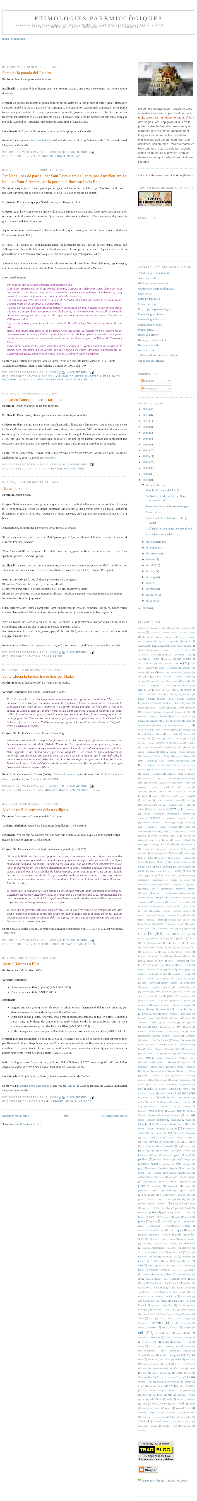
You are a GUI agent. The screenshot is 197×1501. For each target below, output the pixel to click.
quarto (156, 1234)
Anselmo (186, 668)
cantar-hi (172, 778)
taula (153, 1355)
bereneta (154, 721)
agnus (161, 641)
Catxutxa (170, 796)
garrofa (170, 978)
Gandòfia (176, 974)
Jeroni (154, 1022)
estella (167, 911)
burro (161, 743)
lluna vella (147, 1053)
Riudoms (177, 1261)
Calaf (182, 752)
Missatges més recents (15, 1115)
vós (174, 1421)
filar (193, 947)
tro (152, 1390)
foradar (141, 956)
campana (182, 760)
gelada (174, 982)
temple (163, 1355)
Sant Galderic (161, 1292)
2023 (146, 409)
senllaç (141, 1327)
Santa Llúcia (79, 790)
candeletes (171, 774)
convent (157, 822)
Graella (187, 991)
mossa (141, 1120)
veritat (192, 1403)
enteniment (166, 888)
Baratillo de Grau (162, 703)
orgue (155, 1141)
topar (144, 1373)
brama (169, 738)
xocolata (142, 1430)
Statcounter (148, 1480)
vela (152, 1399)
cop (177, 822)
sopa (189, 1342)
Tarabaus (151, 1350)
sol (154, 1341)
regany (171, 1252)
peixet (57, 656)
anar (45, 1101)
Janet (167, 1018)
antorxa (141, 672)
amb (178, 658)
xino (175, 1426)
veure (168, 1408)
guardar (187, 1000)
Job (163, 1022)
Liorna (191, 1031)
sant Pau (155, 1305)
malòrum (146, 1062)
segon (188, 1318)
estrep (161, 915)
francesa (181, 961)
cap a (170, 782)
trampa (188, 1381)
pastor (188, 1164)
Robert (151, 1265)
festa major (156, 943)
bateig (180, 712)
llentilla (141, 1044)
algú (163, 654)
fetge (175, 943)
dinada (141, 862)
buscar (172, 743)
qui (146, 1239)
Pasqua (187, 1159)
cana (179, 769)
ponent (177, 1212)
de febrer (152, 594)
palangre (164, 1150)
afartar (168, 637)
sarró (161, 1318)
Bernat (166, 721)
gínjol (156, 987)
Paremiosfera (146, 329)
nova (179, 1133)
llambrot (166, 1036)
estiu (140, 915)
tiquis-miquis (158, 1368)
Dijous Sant (174, 858)
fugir (180, 965)
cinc (140, 804)
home (145, 1013)
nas (172, 1124)
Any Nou (48, 376)
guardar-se (143, 1005)
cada (189, 747)
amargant (167, 659)
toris (154, 1373)
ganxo (141, 978)
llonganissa (185, 1044)
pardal (13, 379)
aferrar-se (179, 637)
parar (177, 1155)
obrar (144, 1137)
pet (175, 1190)
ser (141, 1332)
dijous (55, 944)
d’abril (150, 583)
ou (161, 1146)
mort (187, 1115)
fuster (180, 969)
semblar (73, 156)
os (193, 1141)
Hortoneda (186, 1014)
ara (148, 676)
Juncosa (167, 1027)
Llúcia (159, 1049)
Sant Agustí (155, 1283)
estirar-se (187, 911)
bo (189, 725)
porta (31, 379)
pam (156, 1155)
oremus (145, 1142)
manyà (154, 1067)
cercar (178, 800)
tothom (141, 1381)
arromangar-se (184, 685)
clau (189, 805)
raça (155, 1243)
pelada (158, 1173)
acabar (141, 632)
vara (144, 1399)
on (178, 1137)
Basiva (191, 707)
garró (159, 978)
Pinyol (150, 1199)
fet (167, 943)
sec (169, 1318)
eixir (151, 875)
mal (140, 1058)
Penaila (160, 1177)
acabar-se (154, 632)
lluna (177, 1049)
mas (167, 1075)
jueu (193, 1022)
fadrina (150, 919)
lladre (155, 1035)
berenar (141, 721)
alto (148, 659)
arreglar (187, 681)
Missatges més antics (114, 1115)
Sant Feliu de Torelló (180, 1287)
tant (140, 1350)
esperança (159, 902)
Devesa (175, 853)
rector (161, 1252)
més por (142, 1097)
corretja (187, 827)
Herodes (57, 1101)
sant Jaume (155, 1296)
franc (170, 961)
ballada (180, 699)
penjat (180, 1177)
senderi (187, 1323)
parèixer (143, 1159)
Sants (141, 1318)
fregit (153, 965)
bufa (189, 738)
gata (144, 982)
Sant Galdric (179, 1292)
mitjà (140, 1106)
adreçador (146, 637)
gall (189, 969)
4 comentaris (77, 372)
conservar (169, 818)
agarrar (149, 641)
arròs (140, 690)
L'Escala (142, 1031)
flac (172, 952)
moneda (181, 1110)
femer (141, 934)
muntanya (176, 1119)
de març (151, 588)
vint (179, 1412)
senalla (175, 1323)
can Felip (181, 765)
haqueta (141, 1009)
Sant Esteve (55, 379)
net (189, 1124)
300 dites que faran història (154, 273)
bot (168, 734)
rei (180, 1252)
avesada (151, 694)
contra (192, 818)
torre (189, 1373)
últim (188, 1390)
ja (159, 1018)
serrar (179, 1333)
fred (144, 965)
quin (164, 1239)
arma (152, 681)
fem (189, 928)
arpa (163, 681)
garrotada (182, 978)
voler (141, 1421)
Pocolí (141, 1212)
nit (168, 1128)
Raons (171, 1248)
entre (144, 893)
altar (140, 659)
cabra (155, 747)
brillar (179, 738)
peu (144, 1194)
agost (187, 641)
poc (177, 1208)
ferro (182, 938)
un (92, 379)
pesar (187, 1186)
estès (176, 911)
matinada (187, 1080)
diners (152, 862)
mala (148, 1057)
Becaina (142, 716)
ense (154, 888)
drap (160, 871)
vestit (157, 1408)
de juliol (151, 565)
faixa (170, 919)
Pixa (179, 1199)
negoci (181, 1124)
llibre (160, 1044)
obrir (153, 1137)
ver (173, 1403)
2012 (146, 462)
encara (174, 880)
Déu (165, 853)
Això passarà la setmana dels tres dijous (35, 810)
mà (157, 1053)
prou (168, 1226)
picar (162, 1195)
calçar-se (146, 756)
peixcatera (186, 1168)
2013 (146, 456)
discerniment (174, 862)
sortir (151, 1346)
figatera (176, 947)
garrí (150, 978)
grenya (141, 1000)
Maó (163, 1067)
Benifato (187, 716)
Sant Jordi (186, 1296)
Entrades (148, 380)
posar (153, 1221)
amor (45, 468)
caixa (162, 751)
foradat (152, 956)
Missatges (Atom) (30, 1124)
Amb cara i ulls (147, 278)
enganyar (190, 884)
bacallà (162, 694)
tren (162, 1386)
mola (187, 1106)
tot (188, 1377)
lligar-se (172, 1044)
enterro (191, 888)
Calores (187, 756)
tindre (178, 1359)
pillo (140, 1199)
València (181, 1395)
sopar (141, 1346)
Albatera (154, 650)
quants (192, 1230)
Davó (140, 844)
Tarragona (186, 1350)
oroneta (176, 1142)
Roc (161, 1265)
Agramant (143, 646)
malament (171, 1058)
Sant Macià (161, 1301)
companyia (172, 813)
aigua (161, 645)
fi (183, 943)
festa (144, 943)
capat (188, 782)
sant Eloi (187, 1283)
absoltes (187, 628)
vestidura (146, 1408)
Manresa (172, 1062)
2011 (146, 468)
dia (55, 790)
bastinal (169, 712)
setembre (142, 1337)
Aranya (167, 676)
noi (151, 1133)
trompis (161, 1390)
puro (162, 1230)
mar (172, 1066)
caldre (177, 756)
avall (140, 694)
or (194, 1137)
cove (144, 835)
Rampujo (159, 1248)
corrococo (143, 831)
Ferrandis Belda (157, 938)
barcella (142, 707)
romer (188, 1265)
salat (166, 1279)
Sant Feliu (159, 1287)
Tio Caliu (190, 1359)
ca (181, 743)
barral (152, 707)
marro (182, 1071)
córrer (175, 827)
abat (164, 628)
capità (179, 787)
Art (149, 690)
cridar (141, 840)
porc (151, 1216)
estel (146, 911)
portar (141, 1221)
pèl (149, 1173)
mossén (151, 1120)
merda (174, 1093)
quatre (166, 1234)
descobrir (176, 844)
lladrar (145, 1036)
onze (186, 1137)
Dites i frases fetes (149, 298)
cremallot (165, 835)
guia (166, 1005)
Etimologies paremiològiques (99, 18)
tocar (192, 1368)
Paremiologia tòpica (150, 324)
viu (178, 1417)
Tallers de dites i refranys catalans (158, 355)
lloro (140, 1049)
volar (188, 1417)
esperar (172, 902)
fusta (170, 969)
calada (173, 752)
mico (152, 1097)
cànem (183, 774)
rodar (178, 1265)
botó (140, 738)
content (181, 818)
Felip (180, 928)
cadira (141, 752)
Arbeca (178, 676)
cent (159, 800)
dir (161, 862)
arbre (188, 676)
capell (154, 787)
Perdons (187, 1181)
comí (158, 813)
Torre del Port (145, 1377)
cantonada (186, 778)
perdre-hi (156, 1186)
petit (192, 1190)
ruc (193, 1270)
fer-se (176, 933)
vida (151, 1412)
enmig (145, 888)
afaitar (158, 637)
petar (183, 1190)
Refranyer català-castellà (152, 340)
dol (140, 866)
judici (183, 1022)
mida (162, 1097)
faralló (181, 924)
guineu (176, 1005)
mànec (159, 1062)
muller (162, 1119)
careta (154, 791)
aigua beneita (176, 646)
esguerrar (174, 897)
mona (170, 1111)
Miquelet (164, 1102)
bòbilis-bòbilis (145, 729)
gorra (157, 991)
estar (178, 906)
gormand (146, 991)
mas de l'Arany (183, 1075)
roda (87, 1101)
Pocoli (188, 1208)
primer (141, 1226)
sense (153, 1327)
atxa (177, 690)
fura (161, 969)
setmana (80, 944)
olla (171, 1137)
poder (152, 1212)
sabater (169, 1274)
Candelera (158, 774)
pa (179, 1146)
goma (192, 987)
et (181, 915)
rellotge (153, 1256)
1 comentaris (77, 940)
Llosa (149, 1049)
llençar (176, 1040)
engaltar (178, 884)
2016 (146, 438)
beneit (163, 716)
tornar (179, 1372)
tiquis (144, 1368)
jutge (188, 1027)
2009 (146, 479)
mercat (163, 1093)
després (142, 853)
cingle (150, 805)
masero (141, 1080)
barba (178, 703)
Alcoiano (142, 654)
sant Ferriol (143, 1292)
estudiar (172, 915)
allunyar (180, 654)
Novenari (190, 1133)
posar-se (165, 1221)
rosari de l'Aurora (158, 1270)
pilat (78, 1101)
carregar (181, 791)
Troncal (172, 1390)
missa (188, 1102)
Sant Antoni (171, 1283)
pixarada (142, 1203)
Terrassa (152, 1359)
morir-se (166, 1115)
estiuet (150, 915)
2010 (146, 474)
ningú (160, 1128)
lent (183, 1031)
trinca (144, 1390)
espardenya (143, 902)
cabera (145, 747)
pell (140, 1177)
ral (172, 1243)
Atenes (168, 690)
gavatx (153, 982)
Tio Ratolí (190, 1364)
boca (158, 729)
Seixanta (142, 1323)
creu (177, 835)
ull (181, 1390)
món (160, 1110)
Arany (157, 676)
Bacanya (174, 694)
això (45, 944)
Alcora (154, 654)
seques (188, 1327)
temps (173, 1355)
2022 (146, 415)
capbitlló (142, 787)
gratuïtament (185, 996)
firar (164, 952)
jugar (144, 1027)
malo (192, 1058)
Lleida (164, 1040)
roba (140, 1265)
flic (180, 952)
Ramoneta (146, 1248)
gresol (153, 1000)
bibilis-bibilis (144, 725)
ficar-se (157, 947)
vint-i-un (146, 1417)
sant (144, 1283)
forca (170, 956)
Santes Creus (166, 1314)
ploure (182, 1203)
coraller (187, 822)
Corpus (163, 827)
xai (189, 1421)
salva (183, 1278)
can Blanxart (149, 765)
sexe (186, 1337)
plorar (171, 1203)
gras (160, 996)
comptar (142, 818)
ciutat (172, 805)
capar (179, 782)
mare (180, 1067)
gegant (164, 982)
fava (155, 928)
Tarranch (142, 1355)
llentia (188, 1040)
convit (168, 822)
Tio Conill (166, 1364)
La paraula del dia (44, 645)
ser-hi (158, 1333)
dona (158, 866)
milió (188, 1097)
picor (171, 1195)
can (193, 760)
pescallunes (143, 1190)
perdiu (174, 1181)
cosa (165, 831)
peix (175, 1168)
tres (81, 468)
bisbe (169, 725)
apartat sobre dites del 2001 (36, 140)
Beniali (175, 716)
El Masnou (164, 875)
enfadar (166, 884)
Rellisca (142, 1256)
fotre (160, 960)
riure (188, 1261)
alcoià (188, 650)
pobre (167, 1208)
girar (165, 987)
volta (156, 1421)
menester (163, 1089)
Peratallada (148, 1181)
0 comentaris (77, 152)
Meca (163, 1084)
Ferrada (141, 938)
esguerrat (187, 897)
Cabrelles (167, 747)
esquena (142, 906)
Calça (192, 752)
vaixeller (155, 1395)
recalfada (149, 1252)
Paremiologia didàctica (151, 319)
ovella (169, 1146)
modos (164, 1106)
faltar (140, 924)
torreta (171, 1377)
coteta (192, 831)
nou (170, 1132)
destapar (155, 853)
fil (185, 947)
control (145, 822)
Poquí (141, 1217)
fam (149, 924)
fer (150, 933)
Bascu (181, 707)
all (171, 654)
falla (179, 919)
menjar (174, 1088)
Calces (157, 756)
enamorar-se (159, 880)
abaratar (154, 628)
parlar (168, 1159)
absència (175, 628)
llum (168, 1049)
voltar (166, 1421)
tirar (171, 1368)
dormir (141, 871)
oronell (166, 1142)
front (162, 965)
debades (151, 844)
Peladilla (170, 1173)
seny (164, 1327)
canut (140, 782)
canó (192, 774)
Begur (153, 716)
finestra (91, 376)
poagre (145, 1208)
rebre (189, 1248)
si (194, 1337)
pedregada (152, 1168)
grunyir (164, 1000)
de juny (151, 571)
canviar (151, 782)
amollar (150, 663)
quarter (145, 1234)
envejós (157, 893)
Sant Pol (182, 1305)
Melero (150, 1088)
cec (143, 800)
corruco (155, 831)
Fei (172, 928)
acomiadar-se (169, 632)
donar (46, 656)
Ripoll (157, 1261)
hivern (191, 1009)
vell (161, 1399)
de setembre (153, 553)
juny (178, 1026)
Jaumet (188, 1018)
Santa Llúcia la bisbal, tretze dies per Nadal (38, 676)
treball (141, 1386)
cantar (159, 778)
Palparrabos (143, 1155)
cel (150, 800)
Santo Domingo (183, 1314)
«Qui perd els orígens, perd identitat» (160, 175)
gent (193, 982)
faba (189, 915)
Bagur (141, 699)
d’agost (151, 559)
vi (190, 1408)
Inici (65, 1115)
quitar (192, 1239)
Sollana (165, 1342)
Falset (188, 919)
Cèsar (188, 800)
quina (172, 1239)
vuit (182, 1421)
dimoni (187, 858)
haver (152, 1009)
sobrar (145, 1342)
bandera (146, 703)
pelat (189, 1173)
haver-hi (165, 1009)
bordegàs (187, 729)
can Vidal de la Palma (162, 769)
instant (151, 1018)
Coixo (151, 809)
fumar (141, 969)
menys (152, 1093)
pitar (170, 1199)
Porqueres (165, 1217)
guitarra (187, 1005)
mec (155, 1084)
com (173, 809)
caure (181, 796)
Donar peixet (13, 488)
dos (152, 871)
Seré (168, 1333)
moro (177, 1115)
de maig (151, 577)
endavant (142, 884)
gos (166, 991)
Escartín (187, 893)
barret (162, 707)
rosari (141, 1270)
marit (172, 1071)
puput (153, 1230)
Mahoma (168, 1053)
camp (171, 760)
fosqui (150, 961)
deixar (163, 844)
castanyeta (156, 796)
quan (180, 1230)
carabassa (142, 791)
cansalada (146, 778)
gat (193, 978)
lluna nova (190, 1049)
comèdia (146, 813)
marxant (156, 1075)
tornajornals (165, 1373)
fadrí (140, 919)
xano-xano (143, 1426)
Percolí (162, 1181)
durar (178, 871)
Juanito (47, 156)
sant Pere (168, 1305)
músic (141, 1124)
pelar (180, 1173)
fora (188, 951)
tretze (95, 790)
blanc (180, 725)
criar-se (187, 835)
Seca (178, 1318)
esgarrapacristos (145, 897)
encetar (186, 880)
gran (140, 996)
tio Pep (178, 1364)
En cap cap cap (147, 304)
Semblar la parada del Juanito (26, 73)
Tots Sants (162, 1381)
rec (139, 1252)
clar (181, 805)
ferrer (172, 938)
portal (188, 1217)
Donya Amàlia (184, 866)
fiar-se (192, 943)
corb (140, 827)
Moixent (176, 1106)
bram (158, 738)
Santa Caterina (188, 1309)
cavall (191, 796)
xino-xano (186, 1426)
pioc (161, 1199)
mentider (187, 1089)
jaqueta (177, 1018)
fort (140, 960)
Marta (192, 1071)
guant (175, 1000)
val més (168, 1394)
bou (65, 376)
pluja (192, 1203)
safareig (150, 1279)
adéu (192, 632)
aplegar (187, 672)
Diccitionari (145, 293)
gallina (141, 974)
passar (66, 944)
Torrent (160, 1377)
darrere (177, 840)
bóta (176, 734)
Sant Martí (178, 1300)
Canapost (190, 769)
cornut (151, 827)
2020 (146, 426)
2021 (146, 421)
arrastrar (174, 681)
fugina (171, 965)
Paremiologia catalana (151, 314)
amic (188, 658)
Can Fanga (166, 765)
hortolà (173, 1014)
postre (177, 1221)
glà (173, 987)
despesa (187, 849)
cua (151, 840)
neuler (141, 1128)
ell (176, 875)
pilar (69, 1101)
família (159, 924)
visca (158, 1417)
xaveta (166, 1426)
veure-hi (180, 1408)
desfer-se (190, 844)
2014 (146, 450)
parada (60, 156)
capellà (166, 787)
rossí (185, 1270)
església (161, 897)
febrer (164, 928)
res (175, 1256)
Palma (188, 1150)
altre (156, 658)
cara (189, 787)
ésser (168, 906)
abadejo (141, 628)
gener (184, 982)
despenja (161, 849)
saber (180, 1274)
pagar (141, 1150)
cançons (145, 774)
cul (167, 840)
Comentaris (149, 388)
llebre (105, 376)
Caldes (167, 756)
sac (140, 1278)
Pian (153, 1195)
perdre (141, 1185)
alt (189, 654)
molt (151, 1110)
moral (144, 1115)
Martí (144, 1075)
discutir (187, 862)
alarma (141, 650)
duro (188, 871)
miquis (176, 1102)
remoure (166, 1256)
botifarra (187, 734)
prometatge (155, 1226)
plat (152, 1203)
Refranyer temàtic (148, 345)
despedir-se (147, 849)
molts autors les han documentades (161, 117)
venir (144, 1403)
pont (188, 1212)
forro (189, 956)
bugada (141, 743)
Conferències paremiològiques (156, 288)
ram (180, 1243)
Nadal (116, 376)
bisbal (46, 790)
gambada (153, 974)
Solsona (178, 1342)
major (188, 1053)
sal (158, 1279)
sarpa (151, 1318)
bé (189, 712)
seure (177, 1337)
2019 (146, 432)
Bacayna (187, 694)
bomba (167, 729)
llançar (177, 1036)
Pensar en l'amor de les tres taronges (32, 399)
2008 (146, 608)
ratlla (180, 1248)
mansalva (142, 1067)
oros (186, 1142)
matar (152, 1079)
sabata (158, 1274)
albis (177, 650)
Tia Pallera (165, 1359)
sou (159, 1346)
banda (191, 698)
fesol (192, 938)
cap (160, 782)
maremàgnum (159, 1071)
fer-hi (166, 934)
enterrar (179, 888)
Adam (183, 632)
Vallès (192, 1395)
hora (155, 1014)
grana (150, 996)
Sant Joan (170, 1296)
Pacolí (188, 1146)
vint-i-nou (190, 1412)
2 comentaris (77, 464)
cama (140, 760)
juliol (155, 1026)
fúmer (151, 969)
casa (144, 796)
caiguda (151, 752)
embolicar (186, 875)
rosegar (175, 1270)
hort (164, 1014)
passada (142, 1164)
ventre (164, 1403)
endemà (154, 884)
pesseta (166, 1190)
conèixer (77, 376)
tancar (188, 1346)
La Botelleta (156, 1031)
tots (150, 1381)
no (4, 379)
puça (177, 1226)
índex (5, 38)
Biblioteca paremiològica (153, 283)
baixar (151, 698)
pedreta (164, 1168)
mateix (175, 1080)
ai (153, 645)
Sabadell (146, 1274)
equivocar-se (172, 893)
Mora (192, 1111)
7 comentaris (77, 786)
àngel (162, 668)
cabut (179, 747)
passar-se (167, 1164)
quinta (182, 1239)
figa (166, 947)
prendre (187, 1221)
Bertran (177, 721)
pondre (165, 1212)
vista (168, 1417)
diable (150, 858)
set (188, 1333)
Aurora (187, 690)
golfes (182, 987)
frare (192, 960)
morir (154, 1115)
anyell (176, 672)
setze (167, 1337)
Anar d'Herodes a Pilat (20, 964)
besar (188, 721)
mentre (141, 1093)
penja (171, 1177)
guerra (156, 1005)
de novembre (154, 541)
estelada (156, 911)
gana (165, 974)
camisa (150, 760)
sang (192, 1279)
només (160, 1133)
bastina (157, 712)
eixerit (141, 875)
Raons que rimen (148, 334)
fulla (189, 965)
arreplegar (155, 685)
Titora (181, 1368)
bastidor (145, 712)
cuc (159, 840)
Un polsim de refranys (151, 360)
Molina (141, 1111)
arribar (169, 685)
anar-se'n (150, 668)
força (180, 956)
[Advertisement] (98, 51)
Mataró (163, 1080)
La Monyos (171, 1031)
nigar (150, 1128)
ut (146, 1395)
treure (192, 1386)
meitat (188, 1084)
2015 (146, 444)
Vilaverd (170, 1412)
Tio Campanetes (149, 1364)
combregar (190, 809)
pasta (178, 1164)
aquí (140, 676)
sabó (189, 1274)
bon (176, 729)
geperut (145, 987)
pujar (187, 1225)
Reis (40, 379)
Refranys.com (146, 350)
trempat (152, 1386)
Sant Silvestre (76, 379)
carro (192, 791)
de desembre (154, 485)
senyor (175, 1327)
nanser (163, 1124)
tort (180, 1377)
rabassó (145, 1243)
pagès (152, 1150)
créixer (154, 835)
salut (174, 1279)
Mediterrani (175, 1084)
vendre (180, 1399)
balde (162, 699)
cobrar (141, 809)
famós (171, 924)
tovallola (176, 1381)
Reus (140, 1261)
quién (155, 1239)
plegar (161, 1203)
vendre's (191, 1399)
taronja (70, 468)
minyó (152, 1102)
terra (140, 1359)
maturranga (143, 1084)
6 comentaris (77, 1097)
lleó (152, 1044)
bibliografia (18, 38)
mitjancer (152, 1106)
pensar (56, 468)
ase (57, 376)
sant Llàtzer (144, 1301)
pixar (188, 1199)
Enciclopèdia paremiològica (154, 309)
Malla (182, 1058)
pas (22, 379)
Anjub (71, 140)
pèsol (155, 1190)
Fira (155, 952)
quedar (178, 1234)
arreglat (141, 685)
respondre (186, 1256)
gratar (170, 996)
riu (166, 1261)
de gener (151, 600)
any (152, 672)
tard (162, 1350)
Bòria (140, 734)
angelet (173, 668)
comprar (187, 813)
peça (140, 1168)
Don (148, 866)
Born (150, 734)
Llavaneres (189, 1036)
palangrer (176, 1150)
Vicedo (141, 1412)
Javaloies (142, 1022)
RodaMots (49, 457)
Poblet (157, 1208)
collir (162, 809)
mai (179, 1053)
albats (166, 650)
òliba (162, 1137)
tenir (184, 1355)
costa (173, 831)
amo (140, 663)
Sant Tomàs (170, 1309)
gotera (176, 991)
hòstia (141, 1018)
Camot (162, 760)
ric (148, 1261)
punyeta (142, 1230)
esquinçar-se (156, 906)
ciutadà (161, 805)
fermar (188, 934)
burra (151, 743)
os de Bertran (148, 1146)
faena (160, 919)
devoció (187, 853)
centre (168, 800)
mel (140, 1088)
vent (154, 1403)
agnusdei (174, 641)
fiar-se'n (145, 947)
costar (182, 831)
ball (171, 699)
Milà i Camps (175, 1097)
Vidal (159, 1412)
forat (162, 956)
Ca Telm (191, 743)
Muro (188, 1120)
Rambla (191, 1243)
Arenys (141, 681)
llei (154, 1040)
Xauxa (155, 1426)
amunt (169, 663)
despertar (174, 849)
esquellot (186, 902)
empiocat (142, 880)
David (188, 840)
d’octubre (152, 547)
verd (181, 1403)
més (185, 1093)
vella (169, 1399)
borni (159, 734)
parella (157, 1159)
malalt (159, 1058)
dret (169, 871)
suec (168, 1346)
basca (172, 707)
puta (171, 1230)
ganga (188, 974)
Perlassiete (173, 1186)
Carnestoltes (167, 791)
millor (141, 1102)
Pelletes (149, 1177)
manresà (185, 1062)
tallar (177, 1346)
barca (188, 703)
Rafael (164, 1243)
